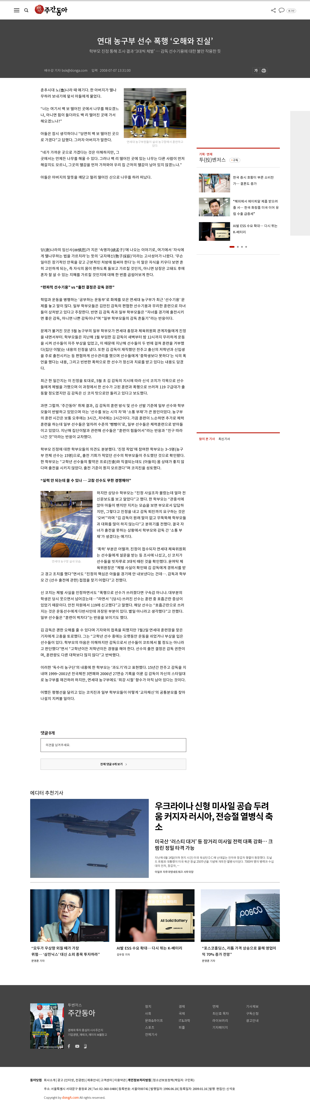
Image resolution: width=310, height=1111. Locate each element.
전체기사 (151, 1035)
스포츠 (149, 1028)
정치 (148, 1007)
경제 (182, 1007)
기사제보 (252, 1007)
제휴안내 (93, 1080)
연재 (215, 1007)
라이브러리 (220, 1021)
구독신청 (252, 1014)
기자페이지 (220, 1028)
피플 (182, 1028)
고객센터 (106, 1080)
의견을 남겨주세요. (58, 745)
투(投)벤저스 (212, 160)
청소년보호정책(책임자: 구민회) (173, 1080)
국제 (182, 1014)
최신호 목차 (220, 1014)
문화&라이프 (154, 1021)
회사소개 (50, 1080)
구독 (235, 160)
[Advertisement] (103, 213)
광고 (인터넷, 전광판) (71, 1080)
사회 (148, 1014)
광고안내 (252, 1021)
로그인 (291, 10)
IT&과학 (184, 1021)
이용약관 (120, 1080)
